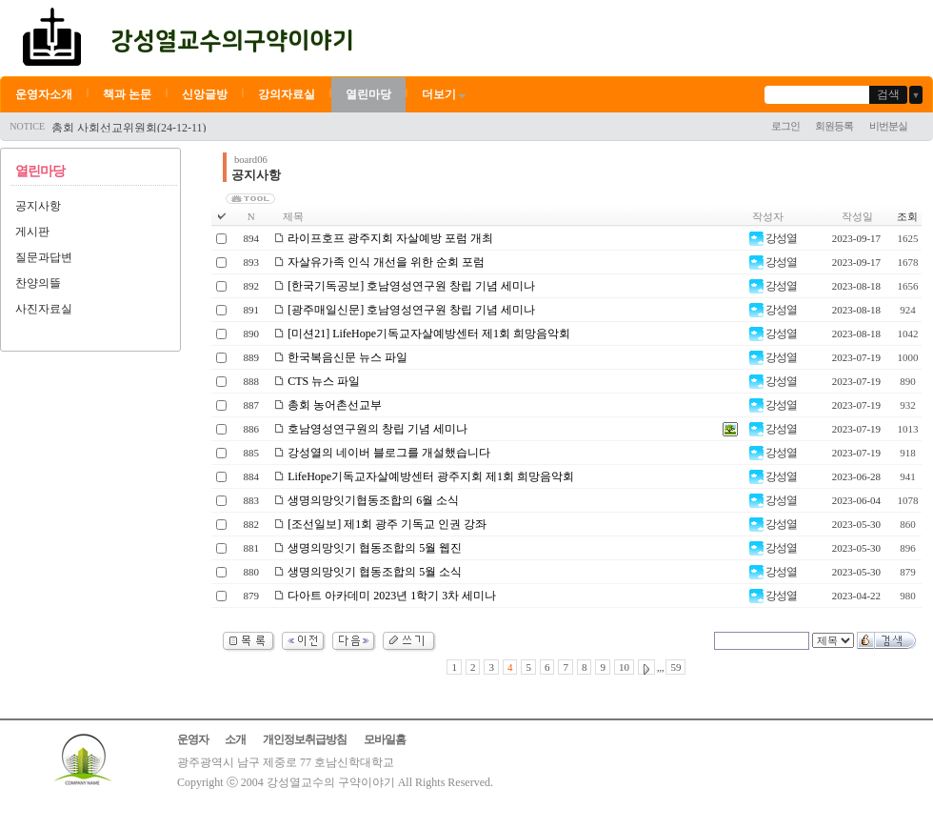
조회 (907, 216)
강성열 (773, 238)
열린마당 (368, 94)
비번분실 (888, 125)
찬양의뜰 (38, 283)
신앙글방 (205, 94)
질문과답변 (43, 257)
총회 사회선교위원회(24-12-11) (129, 127)
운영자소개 (43, 94)
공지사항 (38, 205)
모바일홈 (385, 739)
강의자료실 (286, 94)
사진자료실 (43, 308)
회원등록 (834, 125)
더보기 (445, 94)
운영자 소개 (211, 739)
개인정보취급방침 (305, 739)
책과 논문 (127, 94)
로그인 (785, 125)
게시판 (32, 231)
